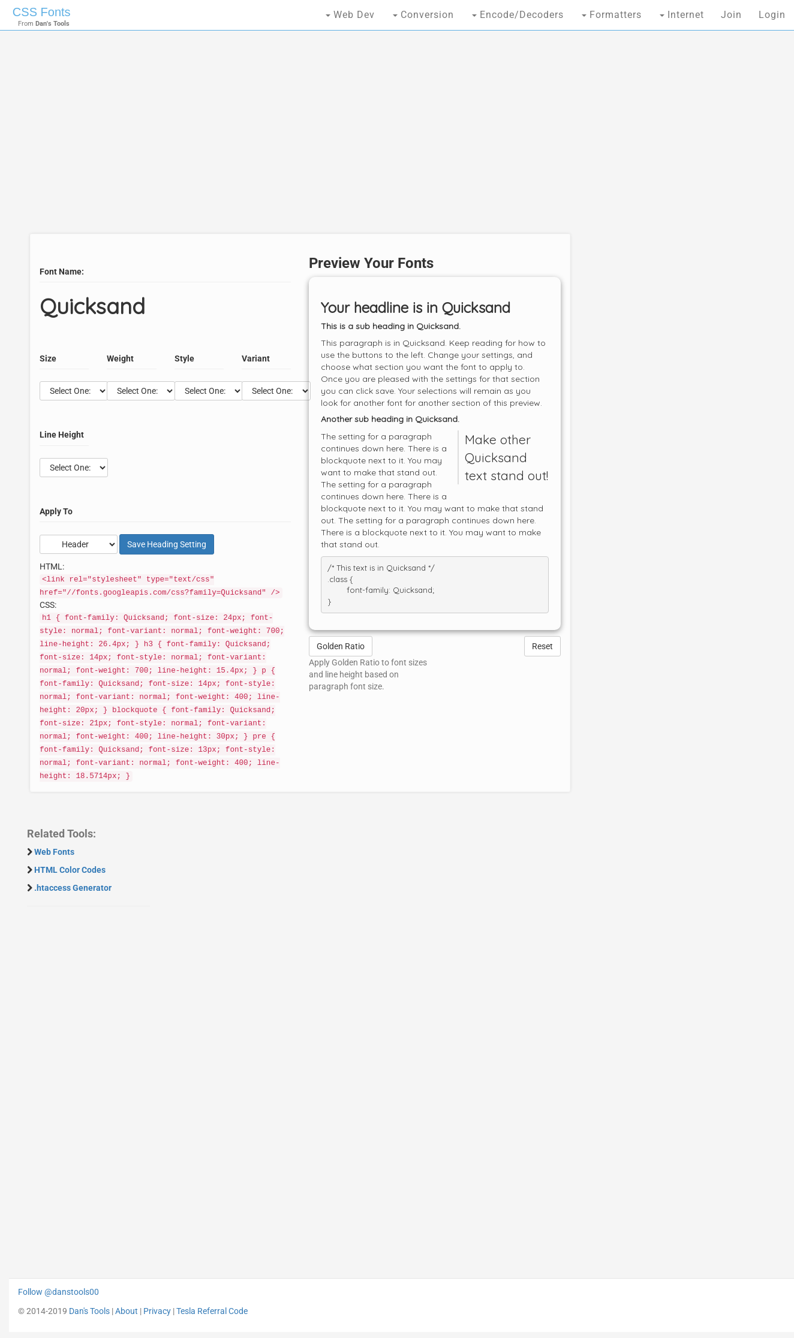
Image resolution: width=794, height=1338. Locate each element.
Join (731, 14)
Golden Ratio (341, 646)
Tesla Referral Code (212, 1311)
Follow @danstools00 (58, 1292)
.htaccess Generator (73, 888)
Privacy (157, 1311)
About (126, 1311)
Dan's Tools (89, 1311)
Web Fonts (54, 852)
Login (772, 14)
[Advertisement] (296, 138)
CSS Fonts (42, 12)
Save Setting (166, 544)
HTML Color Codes (70, 870)
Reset (542, 646)
